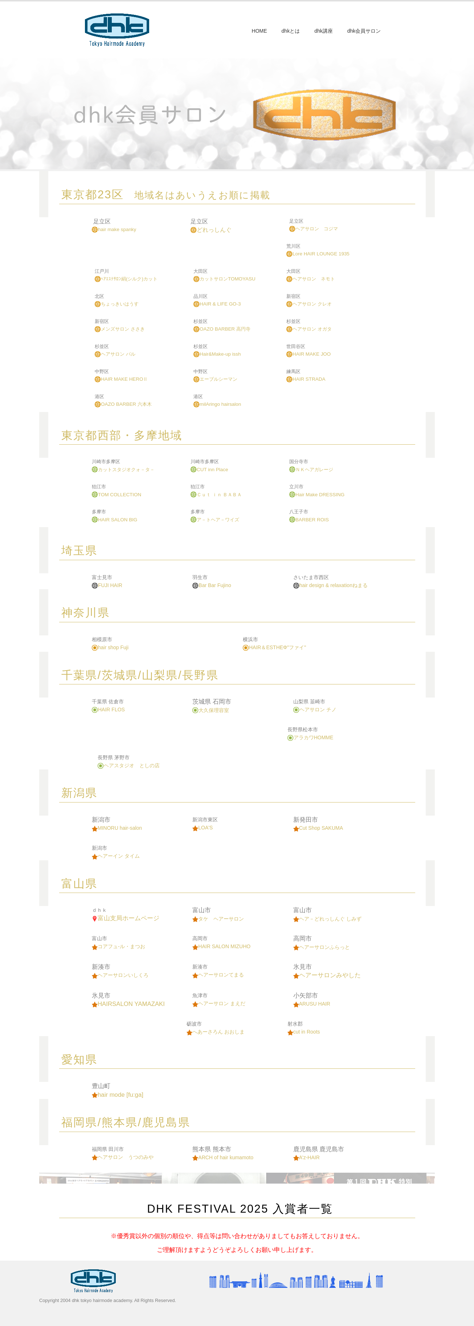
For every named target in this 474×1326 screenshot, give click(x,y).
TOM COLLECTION (116, 494)
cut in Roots (303, 1032)
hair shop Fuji (110, 647)
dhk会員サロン (364, 31)
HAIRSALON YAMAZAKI (128, 1003)
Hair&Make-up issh (217, 354)
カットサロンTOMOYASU (224, 279)
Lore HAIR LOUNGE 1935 (318, 253)
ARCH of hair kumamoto (222, 1157)
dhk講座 (323, 31)
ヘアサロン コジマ (313, 228)
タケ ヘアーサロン (218, 919)
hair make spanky (114, 229)
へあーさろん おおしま (216, 1032)
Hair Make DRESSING (316, 494)
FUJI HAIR (107, 585)
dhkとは (291, 31)
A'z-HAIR (306, 1157)
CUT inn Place (209, 469)
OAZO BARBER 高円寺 (221, 329)
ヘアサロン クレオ (309, 304)
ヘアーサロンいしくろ (120, 975)
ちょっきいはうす (117, 304)
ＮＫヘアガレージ (311, 469)
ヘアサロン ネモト (310, 279)
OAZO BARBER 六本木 (123, 404)
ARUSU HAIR (311, 1004)
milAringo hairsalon (217, 404)
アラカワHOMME (310, 737)
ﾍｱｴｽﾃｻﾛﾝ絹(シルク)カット (126, 279)
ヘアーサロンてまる (218, 975)
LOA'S (202, 827)
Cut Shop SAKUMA (318, 828)
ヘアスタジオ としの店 (129, 765)
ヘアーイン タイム (116, 856)
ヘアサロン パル (115, 354)
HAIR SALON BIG (114, 519)
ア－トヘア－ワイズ (215, 519)
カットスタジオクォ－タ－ (123, 469)
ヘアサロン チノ (314, 709)
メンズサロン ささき (120, 329)
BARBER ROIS (309, 519)
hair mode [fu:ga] (117, 1094)
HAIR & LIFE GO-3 (217, 304)
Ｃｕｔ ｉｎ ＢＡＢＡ (216, 494)
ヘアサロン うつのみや (123, 1157)
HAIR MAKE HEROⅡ (121, 379)
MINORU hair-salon (117, 828)
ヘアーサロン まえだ (218, 1003)
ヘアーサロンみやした (327, 975)
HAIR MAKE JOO (308, 354)
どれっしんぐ (211, 229)
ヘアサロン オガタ (309, 329)
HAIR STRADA (305, 379)
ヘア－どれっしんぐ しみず (327, 919)
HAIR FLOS (108, 709)
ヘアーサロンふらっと (321, 947)
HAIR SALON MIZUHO (221, 946)
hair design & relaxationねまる (330, 585)
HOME (259, 31)
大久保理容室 (210, 710)
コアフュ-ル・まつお (118, 946)
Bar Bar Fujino (211, 585)
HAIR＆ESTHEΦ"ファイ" (274, 647)
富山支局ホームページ (125, 918)
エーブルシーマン (215, 379)
